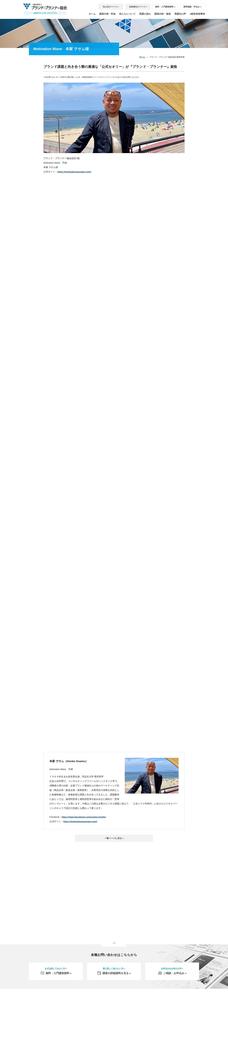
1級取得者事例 (197, 14)
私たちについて (127, 14)
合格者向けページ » (138, 7)
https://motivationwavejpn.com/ (74, 172)
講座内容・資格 (162, 14)
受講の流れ (145, 14)
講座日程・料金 (107, 14)
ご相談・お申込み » (172, 972)
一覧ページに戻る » (114, 838)
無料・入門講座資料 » (165, 7)
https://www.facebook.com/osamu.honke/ (84, 817)
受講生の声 (180, 14)
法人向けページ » (111, 7)
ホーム (92, 14)
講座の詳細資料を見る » (114, 972)
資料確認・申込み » (192, 7)
